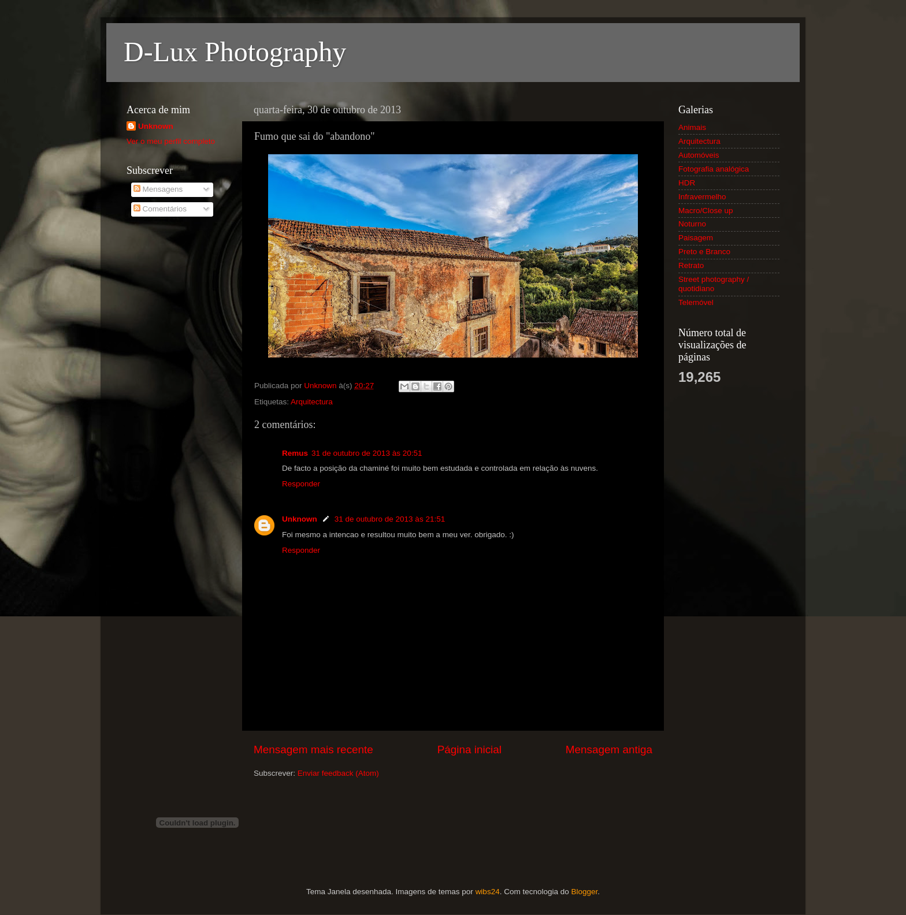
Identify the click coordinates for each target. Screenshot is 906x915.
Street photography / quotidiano (713, 284)
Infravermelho (702, 196)
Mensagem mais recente (313, 749)
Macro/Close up (705, 210)
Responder (301, 483)
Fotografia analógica (713, 169)
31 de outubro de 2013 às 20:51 (366, 453)
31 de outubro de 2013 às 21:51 (390, 519)
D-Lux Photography (235, 51)
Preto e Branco (704, 251)
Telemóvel (696, 302)
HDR (686, 182)
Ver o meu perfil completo (171, 141)
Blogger (584, 891)
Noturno (692, 224)
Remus (295, 453)
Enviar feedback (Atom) (338, 773)
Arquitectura (312, 401)
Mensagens (158, 189)
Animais (692, 127)
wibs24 (488, 891)
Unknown (299, 519)
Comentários (160, 208)
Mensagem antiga (609, 749)
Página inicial (469, 749)
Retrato (691, 265)
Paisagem (695, 237)
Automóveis (698, 155)
